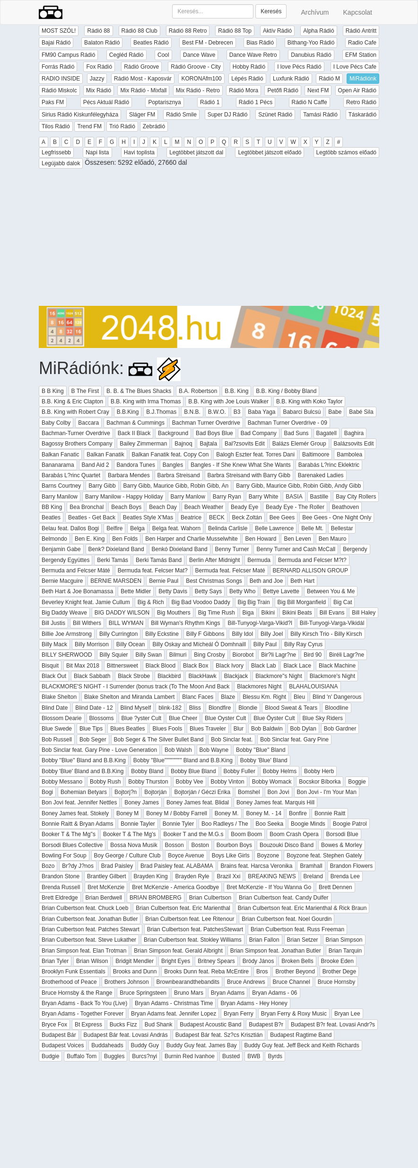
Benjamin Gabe (61, 549)
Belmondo (54, 538)
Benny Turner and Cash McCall (295, 549)
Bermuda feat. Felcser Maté (230, 570)
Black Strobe (134, 676)
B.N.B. (192, 412)
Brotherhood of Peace (69, 982)
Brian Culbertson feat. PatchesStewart (195, 929)
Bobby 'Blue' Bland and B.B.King (82, 771)
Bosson (174, 845)
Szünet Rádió (275, 114)
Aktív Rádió (277, 30)
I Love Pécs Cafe (354, 66)
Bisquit (50, 665)
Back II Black (134, 433)
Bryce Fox (54, 1024)
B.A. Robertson (198, 391)
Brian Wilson (92, 961)
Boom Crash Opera (294, 834)
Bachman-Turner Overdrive (76, 433)
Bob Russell (57, 739)
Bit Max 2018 (82, 665)
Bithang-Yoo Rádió (311, 42)
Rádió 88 (98, 30)
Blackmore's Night (332, 676)
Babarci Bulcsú (302, 412)
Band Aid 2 (95, 465)
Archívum (315, 12)
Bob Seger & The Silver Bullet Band (159, 739)
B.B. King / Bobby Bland (286, 391)
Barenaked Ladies (321, 475)
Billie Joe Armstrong (67, 634)
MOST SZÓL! (59, 30)
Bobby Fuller (239, 771)
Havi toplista (139, 152)
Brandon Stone (60, 876)
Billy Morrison (92, 644)
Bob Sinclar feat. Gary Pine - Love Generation (99, 750)
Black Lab (263, 665)
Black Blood (160, 665)
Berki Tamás (112, 560)
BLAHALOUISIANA (313, 686)
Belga (137, 528)
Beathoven (345, 507)
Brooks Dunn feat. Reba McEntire (206, 971)
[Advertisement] (209, 239)
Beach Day (163, 507)
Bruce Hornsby (336, 982)
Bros (262, 971)
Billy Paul (265, 644)
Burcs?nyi (144, 1056)
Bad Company (259, 433)
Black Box (195, 665)
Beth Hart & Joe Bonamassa (77, 591)
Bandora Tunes (136, 465)
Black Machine (337, 665)
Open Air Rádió (357, 90)
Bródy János (258, 961)
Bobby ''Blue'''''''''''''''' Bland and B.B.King (183, 760)
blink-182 (170, 707)
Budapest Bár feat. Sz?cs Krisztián (219, 1035)
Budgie (50, 1056)
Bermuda (258, 560)
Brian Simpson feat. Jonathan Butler (275, 950)
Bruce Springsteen (143, 993)
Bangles (173, 465)
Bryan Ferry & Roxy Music (294, 1013)
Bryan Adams (227, 993)
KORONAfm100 (201, 78)
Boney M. (227, 813)
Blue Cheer (183, 718)
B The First (85, 391)
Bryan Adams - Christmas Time (174, 1003)
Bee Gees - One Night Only (336, 517)
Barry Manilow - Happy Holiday (124, 496)
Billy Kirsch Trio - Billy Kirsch (326, 634)
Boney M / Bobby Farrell (176, 813)
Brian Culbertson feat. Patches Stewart (90, 929)
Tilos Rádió (56, 126)
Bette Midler (136, 591)
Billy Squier (114, 654)
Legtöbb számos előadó (346, 152)
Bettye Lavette (281, 591)
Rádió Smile (181, 114)
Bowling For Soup (64, 855)
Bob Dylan (303, 728)
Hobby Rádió (249, 66)
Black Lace (297, 665)
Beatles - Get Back (91, 517)
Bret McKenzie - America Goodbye (175, 887)
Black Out (54, 676)
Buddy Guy (145, 1045)
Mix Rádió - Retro (198, 90)
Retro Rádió (361, 102)
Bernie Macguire (62, 581)
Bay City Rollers (356, 496)
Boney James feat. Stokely (75, 813)
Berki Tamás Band (159, 560)
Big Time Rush (216, 612)
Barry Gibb (101, 485)
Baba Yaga (261, 412)
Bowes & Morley (341, 845)
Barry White (264, 496)
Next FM (318, 90)
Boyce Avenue (186, 855)
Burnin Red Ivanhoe (190, 1056)
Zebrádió (154, 126)
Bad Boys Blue (214, 433)
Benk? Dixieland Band (116, 549)
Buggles (114, 1056)
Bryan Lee (347, 1013)
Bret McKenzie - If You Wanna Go (268, 887)
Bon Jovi (278, 792)
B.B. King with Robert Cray (75, 412)
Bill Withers (87, 623)
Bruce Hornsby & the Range (77, 993)
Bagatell (326, 433)
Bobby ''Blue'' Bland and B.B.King (84, 760)
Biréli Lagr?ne (346, 654)
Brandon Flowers (351, 866)
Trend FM (89, 126)
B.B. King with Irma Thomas (146, 401)
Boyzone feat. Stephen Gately (324, 855)
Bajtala (208, 443)
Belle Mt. (312, 528)
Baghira (354, 433)
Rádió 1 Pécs (255, 102)
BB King (52, 507)
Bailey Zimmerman (143, 443)
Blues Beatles (127, 728)
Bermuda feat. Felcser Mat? (153, 570)
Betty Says (208, 591)
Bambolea (349, 454)
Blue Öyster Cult (274, 718)
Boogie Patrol (350, 823)
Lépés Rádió (247, 78)
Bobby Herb (319, 771)
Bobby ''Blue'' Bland (261, 750)
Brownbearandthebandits (188, 982)
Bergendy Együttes (65, 560)
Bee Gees (282, 517)
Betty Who (242, 591)
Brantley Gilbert (106, 876)
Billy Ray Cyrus (303, 644)
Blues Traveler (208, 728)
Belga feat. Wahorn (176, 528)
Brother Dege (339, 971)
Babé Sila (361, 412)
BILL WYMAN (126, 623)
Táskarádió (362, 114)
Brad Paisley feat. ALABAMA (176, 866)
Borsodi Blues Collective (72, 845)
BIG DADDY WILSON (122, 612)
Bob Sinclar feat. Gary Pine (294, 739)
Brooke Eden (337, 961)
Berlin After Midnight (214, 560)
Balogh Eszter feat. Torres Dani (255, 454)
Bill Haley (363, 612)
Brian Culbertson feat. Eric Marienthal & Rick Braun (302, 908)
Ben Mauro (333, 538)
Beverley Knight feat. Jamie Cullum (86, 602)
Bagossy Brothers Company (77, 443)
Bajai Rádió (56, 42)
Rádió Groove (141, 66)
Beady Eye (244, 507)
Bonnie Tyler (178, 823)
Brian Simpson (344, 939)
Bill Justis (53, 623)
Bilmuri (178, 654)
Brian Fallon (264, 939)
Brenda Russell (61, 887)
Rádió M (329, 78)
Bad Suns (296, 433)
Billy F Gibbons (205, 634)
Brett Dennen (335, 887)
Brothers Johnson (126, 982)
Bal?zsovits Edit (245, 443)
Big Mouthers (174, 612)
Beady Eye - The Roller (295, 507)
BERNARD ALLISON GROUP (310, 570)
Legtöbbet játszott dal (196, 152)
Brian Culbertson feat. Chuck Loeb (85, 908)
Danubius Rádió (311, 55)
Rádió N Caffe (309, 102)
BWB (253, 1056)
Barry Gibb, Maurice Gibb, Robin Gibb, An (176, 485)
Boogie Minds (308, 823)
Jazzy (97, 78)
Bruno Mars (188, 993)
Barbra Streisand (178, 475)
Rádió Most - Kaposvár (143, 78)
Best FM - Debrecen (207, 42)
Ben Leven (297, 538)
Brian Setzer (302, 939)
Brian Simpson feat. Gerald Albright (178, 950)
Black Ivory (230, 665)
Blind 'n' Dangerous (337, 697)
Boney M (127, 813)
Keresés (271, 11)
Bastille (319, 496)
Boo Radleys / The (224, 823)
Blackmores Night (259, 686)
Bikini (268, 612)
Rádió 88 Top (235, 30)
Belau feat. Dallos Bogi (70, 528)
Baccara (88, 422)
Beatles (51, 517)
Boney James (141, 802)
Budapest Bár (59, 1035)
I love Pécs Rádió (299, 66)
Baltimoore (315, 454)
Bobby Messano (62, 781)
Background (173, 433)
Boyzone (268, 855)
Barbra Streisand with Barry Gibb (249, 475)
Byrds (275, 1056)
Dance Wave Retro (253, 55)
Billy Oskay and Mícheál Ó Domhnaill (198, 644)
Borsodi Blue (342, 834)
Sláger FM (142, 114)
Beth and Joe (266, 581)
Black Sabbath (92, 676)
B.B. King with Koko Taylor (309, 401)
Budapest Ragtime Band (300, 1035)
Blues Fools (167, 728)
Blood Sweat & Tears (291, 707)
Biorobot (243, 654)
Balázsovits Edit (354, 443)
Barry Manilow (60, 496)
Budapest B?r (266, 1024)
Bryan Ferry (238, 1013)
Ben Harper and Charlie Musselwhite (191, 538)
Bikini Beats (297, 612)
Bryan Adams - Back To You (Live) (84, 1003)
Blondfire (220, 707)
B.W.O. (217, 412)
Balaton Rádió (102, 42)
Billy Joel (272, 634)
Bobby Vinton (227, 781)
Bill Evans (332, 612)
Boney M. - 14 (263, 813)
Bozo (48, 866)
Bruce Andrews (246, 982)
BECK (217, 517)
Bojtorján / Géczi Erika (202, 792)
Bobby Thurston (148, 781)
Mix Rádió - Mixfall (143, 90)
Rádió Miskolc (59, 90)
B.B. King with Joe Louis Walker (228, 401)
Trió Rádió (122, 126)
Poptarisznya (164, 102)
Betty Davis (172, 591)
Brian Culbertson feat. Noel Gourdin (286, 919)
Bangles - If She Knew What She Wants (241, 465)
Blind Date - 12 (94, 707)
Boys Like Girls (231, 855)
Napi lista (97, 152)
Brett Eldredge (60, 897)
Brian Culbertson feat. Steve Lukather (89, 939)
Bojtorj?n (125, 792)
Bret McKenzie (105, 887)
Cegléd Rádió (126, 55)
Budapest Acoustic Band (210, 1024)
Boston (200, 845)
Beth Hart (302, 581)
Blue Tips (91, 728)
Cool (163, 55)
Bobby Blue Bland (193, 771)
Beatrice (191, 517)
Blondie (247, 707)
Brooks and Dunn (135, 971)
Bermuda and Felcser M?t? (312, 560)
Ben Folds (125, 538)
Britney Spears (216, 961)
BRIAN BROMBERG (156, 897)
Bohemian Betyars (84, 792)
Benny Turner (232, 549)
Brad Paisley (117, 866)
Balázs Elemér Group (299, 443)
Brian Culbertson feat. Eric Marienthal (183, 908)
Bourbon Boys (234, 845)
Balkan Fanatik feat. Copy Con (170, 454)
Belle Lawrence (274, 528)
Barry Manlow (188, 496)
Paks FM (53, 102)
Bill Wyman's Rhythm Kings (185, 623)
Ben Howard (260, 538)
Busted (231, 1056)
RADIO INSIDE (61, 78)
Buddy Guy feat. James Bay (201, 1045)
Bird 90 (313, 654)
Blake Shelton (59, 697)
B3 (237, 412)
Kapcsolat (357, 12)
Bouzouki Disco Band (287, 845)
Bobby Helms (279, 771)
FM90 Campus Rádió (68, 55)
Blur (239, 728)
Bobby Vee (189, 781)
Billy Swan (149, 654)
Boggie (357, 781)
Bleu (299, 697)
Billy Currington (118, 634)
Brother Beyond (294, 971)
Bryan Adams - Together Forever (82, 1013)
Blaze (228, 697)
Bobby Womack (272, 781)
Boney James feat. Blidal (197, 802)
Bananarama (58, 465)
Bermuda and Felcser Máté (76, 570)
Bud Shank (159, 1024)
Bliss (195, 707)
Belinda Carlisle (227, 528)
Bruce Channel (291, 982)
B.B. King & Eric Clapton (72, 401)
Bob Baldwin (267, 728)
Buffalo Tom (81, 1056)
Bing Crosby (209, 654)
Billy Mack (54, 644)
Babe (334, 412)
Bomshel (249, 792)
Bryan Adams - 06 (274, 993)
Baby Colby (56, 422)
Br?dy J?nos (78, 866)
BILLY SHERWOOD (67, 654)
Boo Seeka (270, 823)
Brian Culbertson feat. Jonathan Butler (90, 919)
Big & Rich (151, 602)
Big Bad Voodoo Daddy (201, 602)
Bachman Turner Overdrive (206, 422)
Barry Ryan (227, 496)
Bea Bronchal (87, 507)
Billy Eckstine (162, 634)
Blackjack (236, 676)
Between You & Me (331, 591)
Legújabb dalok (61, 163)
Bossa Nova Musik (133, 845)
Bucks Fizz (123, 1024)
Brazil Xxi (228, 876)
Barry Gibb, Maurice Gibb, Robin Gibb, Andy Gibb (298, 485)
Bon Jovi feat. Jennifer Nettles (79, 802)
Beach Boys (126, 507)
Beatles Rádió (151, 42)
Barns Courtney (61, 485)
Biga (248, 612)
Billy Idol (242, 634)
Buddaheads (107, 1045)
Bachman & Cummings (135, 422)
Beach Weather (204, 507)
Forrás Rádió (58, 66)
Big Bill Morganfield (302, 602)
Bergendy (355, 549)
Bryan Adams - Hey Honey (253, 1003)
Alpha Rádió (318, 30)
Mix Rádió (98, 90)
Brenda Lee (345, 876)
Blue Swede (57, 728)
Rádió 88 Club (139, 30)
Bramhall (311, 866)
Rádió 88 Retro (188, 30)
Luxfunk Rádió (291, 78)
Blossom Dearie (62, 718)
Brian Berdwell (104, 897)
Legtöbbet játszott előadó (269, 152)
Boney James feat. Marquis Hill (275, 802)
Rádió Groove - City (195, 66)
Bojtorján (155, 792)
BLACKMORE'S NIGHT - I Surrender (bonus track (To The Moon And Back (135, 686)
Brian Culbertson (210, 897)
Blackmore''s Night (278, 676)
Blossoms (101, 718)
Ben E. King (89, 538)
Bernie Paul (163, 581)
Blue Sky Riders (323, 718)
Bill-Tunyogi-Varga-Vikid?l (259, 623)
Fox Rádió (99, 66)
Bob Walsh (178, 750)
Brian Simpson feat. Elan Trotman (84, 950)
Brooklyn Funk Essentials (73, 971)
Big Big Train (254, 602)
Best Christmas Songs (214, 581)
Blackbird (169, 676)
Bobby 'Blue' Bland (263, 760)
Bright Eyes (175, 961)
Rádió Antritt (361, 30)
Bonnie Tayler (138, 823)
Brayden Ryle (192, 876)
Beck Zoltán (247, 517)
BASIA (294, 496)
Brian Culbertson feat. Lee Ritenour (189, 919)
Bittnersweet (122, 665)
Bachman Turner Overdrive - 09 (287, 422)
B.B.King (128, 412)
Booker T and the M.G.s (193, 834)
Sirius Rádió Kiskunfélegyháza (80, 114)
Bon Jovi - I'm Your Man (327, 792)
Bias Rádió (260, 42)
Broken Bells (297, 961)
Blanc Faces (197, 697)
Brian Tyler (55, 961)
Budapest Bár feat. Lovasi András (126, 1035)
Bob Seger (92, 739)
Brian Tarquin (345, 950)
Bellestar (342, 528)
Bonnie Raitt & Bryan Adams (77, 823)
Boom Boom (246, 834)
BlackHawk (202, 676)
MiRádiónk (362, 78)
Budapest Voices (63, 1045)
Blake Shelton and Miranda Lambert (129, 697)
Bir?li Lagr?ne (278, 654)
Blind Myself (136, 707)
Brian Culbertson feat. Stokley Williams (193, 939)
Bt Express (88, 1024)
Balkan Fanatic (60, 454)
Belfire (114, 528)
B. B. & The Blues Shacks (138, 391)
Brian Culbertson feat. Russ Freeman (297, 929)
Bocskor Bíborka (319, 781)
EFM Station (360, 55)
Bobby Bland (147, 771)
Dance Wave (199, 55)
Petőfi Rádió (282, 90)
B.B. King (236, 391)
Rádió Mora (243, 90)
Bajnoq (183, 443)
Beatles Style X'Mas (148, 517)
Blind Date (55, 707)
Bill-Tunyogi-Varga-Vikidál (332, 623)
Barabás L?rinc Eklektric (328, 465)
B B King (53, 391)
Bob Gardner (340, 728)
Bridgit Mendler (134, 961)
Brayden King (151, 876)
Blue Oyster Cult (225, 718)
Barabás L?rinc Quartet (71, 475)
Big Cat (342, 602)
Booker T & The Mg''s (69, 834)
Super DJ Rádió (228, 114)
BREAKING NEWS (272, 876)
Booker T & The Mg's (129, 834)
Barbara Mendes (129, 475)
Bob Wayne (214, 750)
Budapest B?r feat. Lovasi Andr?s (333, 1024)
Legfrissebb (56, 152)
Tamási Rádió (320, 114)
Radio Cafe (362, 42)
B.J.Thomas (161, 412)
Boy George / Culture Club (127, 855)
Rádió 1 (209, 102)
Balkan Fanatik (105, 454)
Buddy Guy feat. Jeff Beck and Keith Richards (301, 1045)
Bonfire (298, 813)
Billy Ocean (130, 644)
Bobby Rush (105, 781)
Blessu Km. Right (264, 697)
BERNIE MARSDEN (115, 581)
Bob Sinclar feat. (232, 739)
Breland (313, 876)
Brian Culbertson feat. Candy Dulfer (283, 897)
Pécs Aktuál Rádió (106, 102)
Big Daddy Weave (64, 612)
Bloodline (336, 707)
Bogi (47, 792)
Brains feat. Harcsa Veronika (256, 866)
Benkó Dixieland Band (180, 549)
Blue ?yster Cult (142, 718)
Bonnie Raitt (329, 813)
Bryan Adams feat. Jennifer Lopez (173, 1013)
